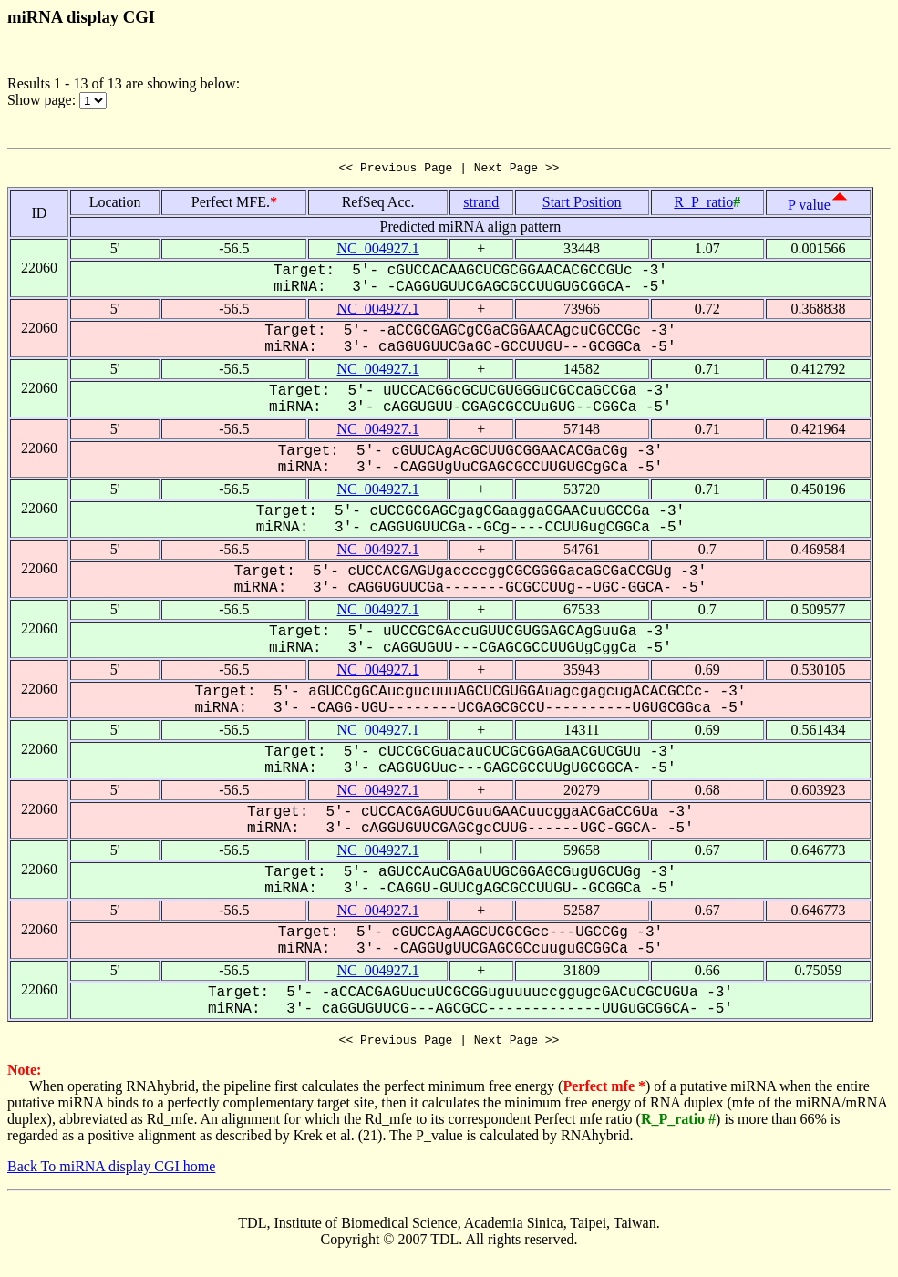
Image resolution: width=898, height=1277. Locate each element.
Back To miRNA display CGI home (111, 1171)
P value (809, 207)
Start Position (582, 204)
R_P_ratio (703, 204)
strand (481, 204)
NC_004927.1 (378, 251)
